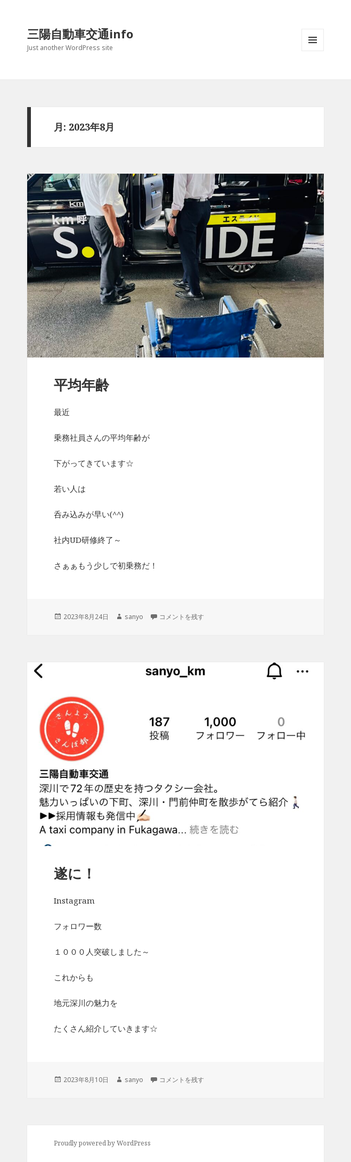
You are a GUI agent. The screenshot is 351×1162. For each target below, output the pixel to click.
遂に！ (75, 873)
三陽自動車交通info (80, 34)
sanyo (134, 616)
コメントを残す (181, 616)
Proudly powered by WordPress (102, 1143)
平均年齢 (81, 384)
